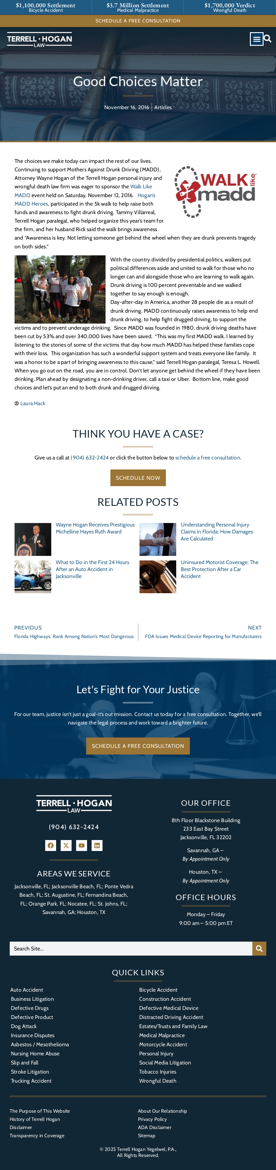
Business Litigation (32, 999)
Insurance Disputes (33, 1035)
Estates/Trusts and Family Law (173, 1026)
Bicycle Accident (158, 990)
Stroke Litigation (30, 1071)
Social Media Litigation (165, 1062)
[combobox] (131, 949)
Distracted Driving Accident (171, 1017)
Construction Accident (165, 999)
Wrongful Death (158, 1081)
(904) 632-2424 (90, 457)
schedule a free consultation (207, 457)
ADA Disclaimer (154, 1127)
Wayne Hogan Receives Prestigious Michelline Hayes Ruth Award (95, 528)
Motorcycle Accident (163, 1044)
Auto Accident (26, 990)
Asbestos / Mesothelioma (40, 1044)
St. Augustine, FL (63, 895)
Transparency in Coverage (37, 1135)
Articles (163, 107)
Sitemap (146, 1135)
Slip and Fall (25, 1062)
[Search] (259, 949)
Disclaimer (21, 1127)
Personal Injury (156, 1053)
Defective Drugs (30, 1008)
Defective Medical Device (168, 1008)
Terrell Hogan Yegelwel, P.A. (146, 1149)
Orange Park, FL (47, 903)
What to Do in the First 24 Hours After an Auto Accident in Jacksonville (92, 569)
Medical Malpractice (162, 1035)
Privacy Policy (152, 1119)
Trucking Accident (31, 1081)
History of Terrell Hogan (35, 1119)
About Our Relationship (162, 1111)
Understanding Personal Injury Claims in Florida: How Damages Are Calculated (217, 531)
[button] (257, 39)
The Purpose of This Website (40, 1111)
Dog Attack (24, 1026)
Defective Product (32, 1017)
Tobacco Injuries (157, 1071)
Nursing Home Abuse (35, 1053)
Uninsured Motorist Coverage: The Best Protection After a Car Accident (219, 569)
